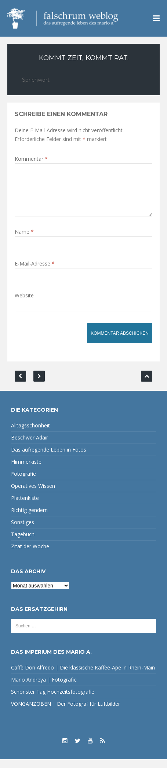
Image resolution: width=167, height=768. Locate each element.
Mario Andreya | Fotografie (44, 688)
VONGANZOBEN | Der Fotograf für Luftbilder (65, 712)
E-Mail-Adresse (35, 272)
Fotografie (23, 482)
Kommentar (31, 158)
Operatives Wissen (33, 494)
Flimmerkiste (26, 470)
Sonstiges (22, 530)
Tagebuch (23, 542)
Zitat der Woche (30, 555)
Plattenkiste (25, 506)
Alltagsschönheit (30, 434)
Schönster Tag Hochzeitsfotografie (52, 700)
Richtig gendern (29, 518)
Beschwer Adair (29, 446)
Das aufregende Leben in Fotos (48, 458)
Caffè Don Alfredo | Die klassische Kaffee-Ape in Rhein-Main (83, 676)
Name (24, 240)
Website (24, 304)
